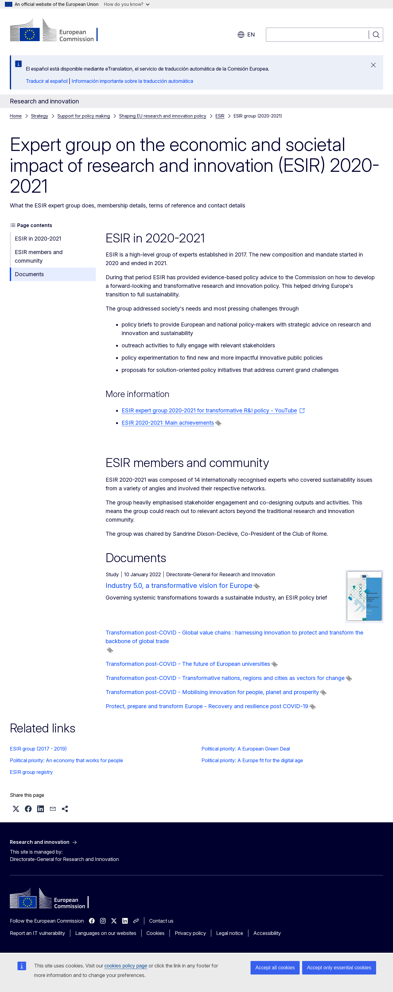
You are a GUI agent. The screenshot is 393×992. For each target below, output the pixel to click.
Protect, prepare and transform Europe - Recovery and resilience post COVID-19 (207, 706)
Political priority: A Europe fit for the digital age (252, 760)
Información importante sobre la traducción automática (132, 81)
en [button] (246, 34)
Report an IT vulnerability (37, 933)
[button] (16, 809)
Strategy (39, 115)
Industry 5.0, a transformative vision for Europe (179, 585)
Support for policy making (83, 115)
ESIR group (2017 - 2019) (38, 748)
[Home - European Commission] (59, 30)
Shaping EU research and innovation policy (162, 115)
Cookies (155, 933)
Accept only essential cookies (339, 967)
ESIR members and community (39, 256)
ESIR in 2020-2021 (38, 238)
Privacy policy (190, 933)
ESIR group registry (31, 772)
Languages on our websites (105, 933)
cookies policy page (125, 965)
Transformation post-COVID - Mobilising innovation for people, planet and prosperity (212, 692)
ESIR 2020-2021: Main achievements (168, 422)
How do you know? (127, 4)
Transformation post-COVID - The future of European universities (188, 664)
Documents (29, 274)
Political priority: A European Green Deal (245, 748)
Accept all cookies (275, 967)
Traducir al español (47, 81)
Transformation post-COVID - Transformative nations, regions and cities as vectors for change (225, 678)
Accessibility (267, 933)
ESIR (220, 115)
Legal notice (229, 933)
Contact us (161, 921)
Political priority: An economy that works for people (66, 760)
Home (16, 115)
